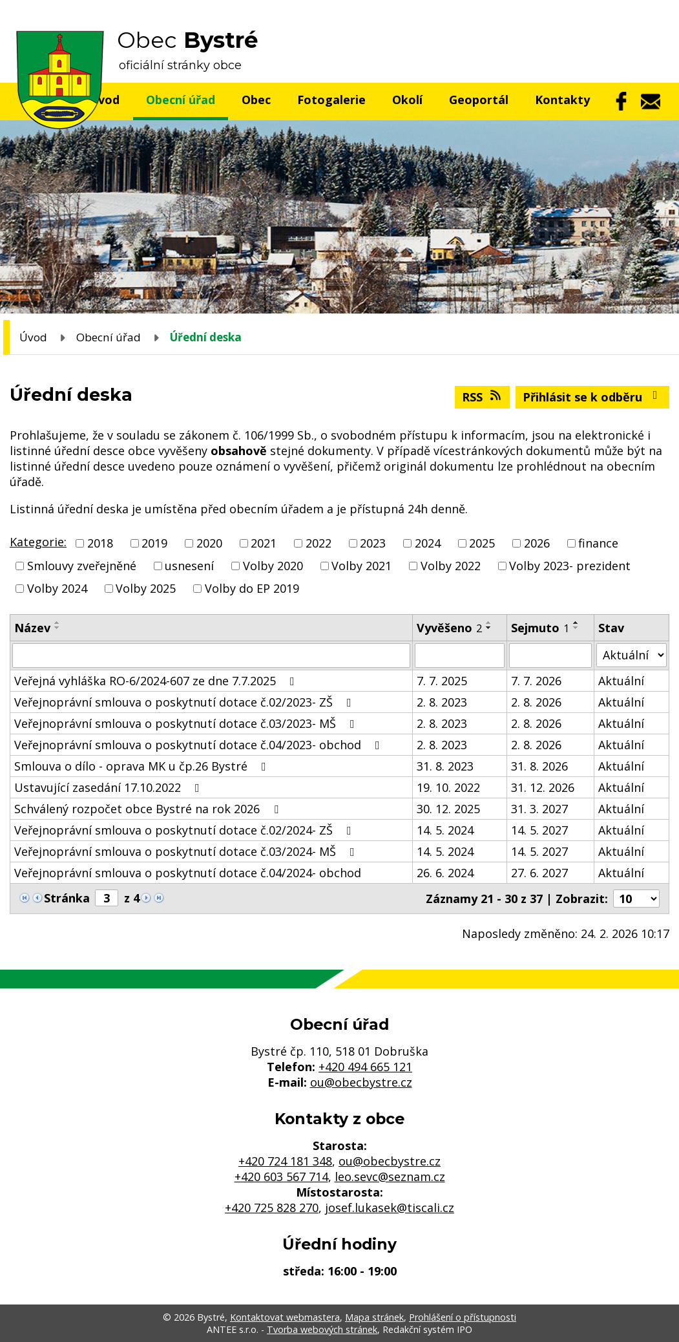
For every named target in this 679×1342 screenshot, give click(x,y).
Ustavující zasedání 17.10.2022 (109, 787)
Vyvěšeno (449, 627)
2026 (537, 543)
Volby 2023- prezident (570, 565)
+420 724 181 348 (285, 1161)
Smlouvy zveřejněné (81, 565)
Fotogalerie (331, 99)
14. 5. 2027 (539, 830)
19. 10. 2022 (448, 787)
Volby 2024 (57, 589)
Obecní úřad (180, 99)
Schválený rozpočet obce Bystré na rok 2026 (149, 808)
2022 (318, 543)
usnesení (189, 565)
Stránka (67, 898)
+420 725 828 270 (272, 1207)
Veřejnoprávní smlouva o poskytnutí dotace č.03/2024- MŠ (187, 851)
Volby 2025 (146, 589)
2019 (154, 543)
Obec (256, 99)
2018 (100, 543)
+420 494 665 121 (365, 1066)
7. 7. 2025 (442, 680)
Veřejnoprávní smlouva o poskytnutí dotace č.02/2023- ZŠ (185, 702)
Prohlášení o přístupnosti (462, 1317)
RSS (482, 397)
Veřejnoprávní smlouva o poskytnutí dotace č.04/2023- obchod (199, 744)
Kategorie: (38, 541)
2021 (264, 543)
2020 (209, 543)
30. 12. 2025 (448, 808)
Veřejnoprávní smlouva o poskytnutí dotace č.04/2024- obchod (187, 872)
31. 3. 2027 (539, 808)
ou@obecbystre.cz (361, 1082)
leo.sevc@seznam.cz (390, 1176)
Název (32, 627)
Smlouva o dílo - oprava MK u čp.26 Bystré (142, 766)
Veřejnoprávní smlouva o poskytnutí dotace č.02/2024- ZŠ (185, 830)
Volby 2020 (273, 565)
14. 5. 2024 (445, 830)
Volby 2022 (451, 565)
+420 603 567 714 (281, 1176)
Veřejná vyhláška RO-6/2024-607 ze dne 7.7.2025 (157, 680)
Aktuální (621, 680)
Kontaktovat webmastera (285, 1317)
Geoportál (478, 99)
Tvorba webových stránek (322, 1329)
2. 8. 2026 (536, 702)
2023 (373, 543)
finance (598, 543)
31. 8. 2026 (539, 766)
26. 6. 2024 (445, 872)
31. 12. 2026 (542, 787)
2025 (482, 543)
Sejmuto (540, 627)
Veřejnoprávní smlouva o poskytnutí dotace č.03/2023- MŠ (187, 723)
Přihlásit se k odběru (593, 397)
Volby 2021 (361, 565)
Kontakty (562, 99)
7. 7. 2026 (536, 680)
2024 (428, 543)
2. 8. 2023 (442, 702)
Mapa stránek (374, 1317)
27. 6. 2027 (539, 872)
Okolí (407, 99)
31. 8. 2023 (445, 766)
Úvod (33, 337)
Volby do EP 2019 (252, 589)
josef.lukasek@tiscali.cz (389, 1207)
